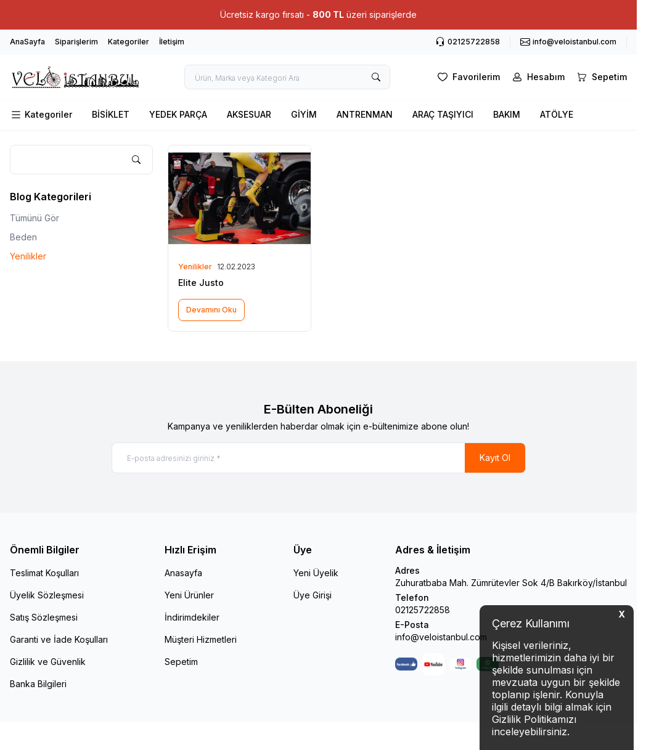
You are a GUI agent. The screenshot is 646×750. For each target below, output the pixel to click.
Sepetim (181, 661)
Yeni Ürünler (189, 595)
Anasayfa (183, 573)
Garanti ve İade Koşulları (59, 639)
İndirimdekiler (192, 617)
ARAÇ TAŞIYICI (442, 114)
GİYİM (304, 114)
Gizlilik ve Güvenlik (48, 661)
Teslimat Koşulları (44, 573)
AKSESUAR (249, 114)
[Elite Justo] (239, 198)
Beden (23, 237)
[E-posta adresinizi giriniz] (318, 458)
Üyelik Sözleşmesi (47, 595)
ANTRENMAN (365, 114)
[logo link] (74, 77)
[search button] (376, 77)
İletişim (171, 41)
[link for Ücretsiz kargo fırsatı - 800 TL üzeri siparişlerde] (318, 15)
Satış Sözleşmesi (44, 617)
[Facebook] (406, 664)
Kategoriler (128, 41)
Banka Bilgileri (38, 684)
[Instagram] (460, 664)
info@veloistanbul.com (441, 637)
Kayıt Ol (495, 457)
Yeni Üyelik (315, 573)
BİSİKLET (110, 114)
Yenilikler (28, 256)
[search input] (287, 77)
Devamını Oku (211, 309)
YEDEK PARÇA (178, 114)
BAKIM (506, 114)
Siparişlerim (76, 41)
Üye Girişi (312, 595)
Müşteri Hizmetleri (201, 639)
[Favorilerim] (467, 77)
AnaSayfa (27, 41)
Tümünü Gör (34, 218)
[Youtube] (433, 664)
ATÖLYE (556, 114)
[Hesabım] (537, 77)
